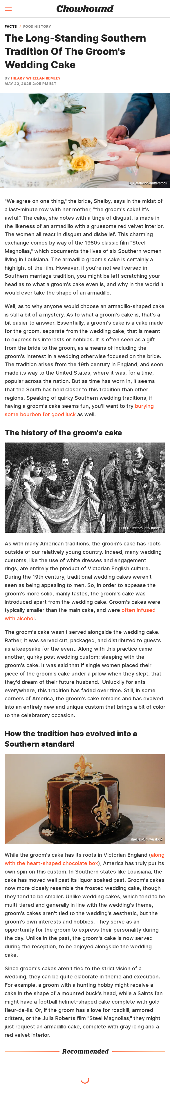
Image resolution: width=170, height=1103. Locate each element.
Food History (37, 26)
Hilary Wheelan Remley (36, 78)
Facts (11, 26)
